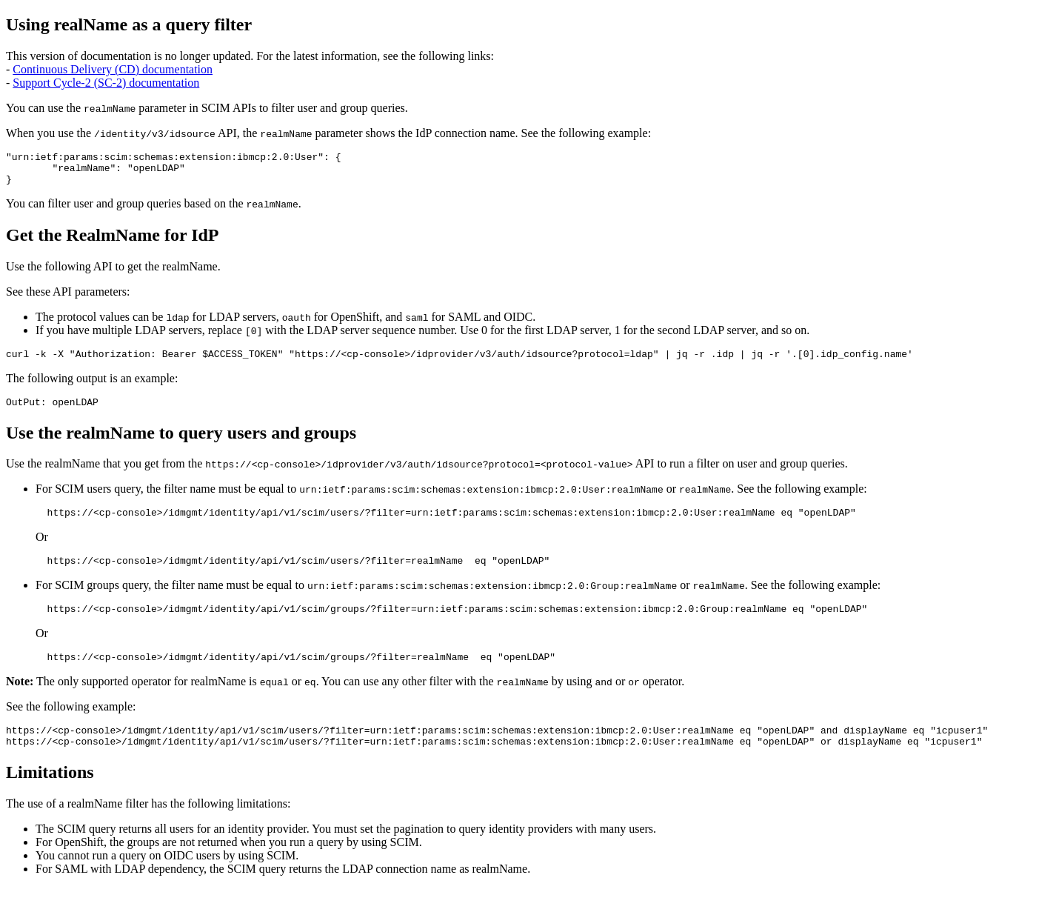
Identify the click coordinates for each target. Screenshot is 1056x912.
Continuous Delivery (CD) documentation (113, 69)
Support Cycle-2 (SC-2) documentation (106, 82)
